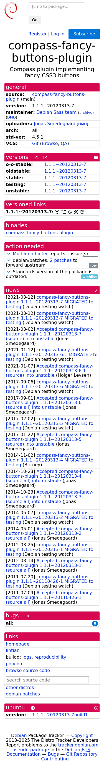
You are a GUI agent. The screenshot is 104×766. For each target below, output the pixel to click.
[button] (8, 253)
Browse (50, 143)
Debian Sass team (56, 112)
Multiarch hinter (30, 253)
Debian (19, 735)
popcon (14, 663)
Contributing (55, 759)
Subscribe (84, 34)
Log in (57, 33)
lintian (13, 650)
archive (85, 112)
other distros (20, 687)
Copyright (82, 735)
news (13, 290)
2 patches (61, 260)
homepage (17, 644)
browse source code (28, 670)
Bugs (53, 754)
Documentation (23, 754)
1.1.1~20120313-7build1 (60, 714)
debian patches (23, 694)
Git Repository (82, 754)
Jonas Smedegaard (54, 123)
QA (64, 143)
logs (27, 657)
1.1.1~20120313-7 (65, 164)
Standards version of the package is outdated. (52, 274)
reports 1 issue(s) (52, 254)
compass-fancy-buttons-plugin (46, 97)
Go (34, 20)
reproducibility (50, 657)
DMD (11, 117)
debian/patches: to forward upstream (52, 263)
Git (35, 143)
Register (38, 33)
